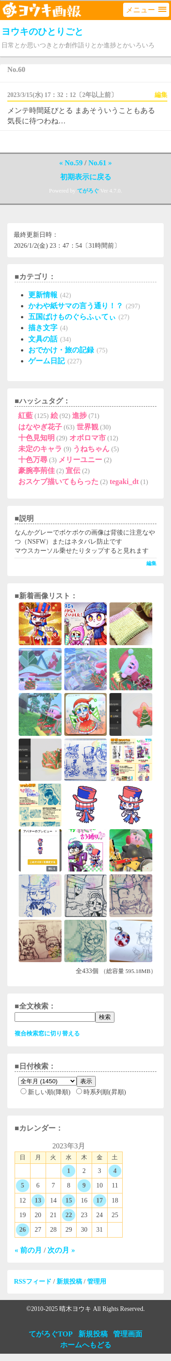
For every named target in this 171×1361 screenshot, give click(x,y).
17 (99, 1200)
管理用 (96, 1281)
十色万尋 (32, 460)
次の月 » (61, 1250)
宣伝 (73, 470)
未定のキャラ (40, 449)
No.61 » (100, 163)
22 (68, 1214)
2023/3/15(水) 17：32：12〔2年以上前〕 (62, 95)
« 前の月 (28, 1250)
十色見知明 (36, 438)
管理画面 (127, 1334)
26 (22, 1229)
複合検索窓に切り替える (47, 1033)
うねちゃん (91, 449)
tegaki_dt (124, 481)
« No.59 (71, 163)
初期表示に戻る (85, 177)
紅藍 (25, 415)
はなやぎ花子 (40, 427)
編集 (161, 95)
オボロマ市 (87, 438)
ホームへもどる (85, 1345)
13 (38, 1200)
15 (68, 1200)
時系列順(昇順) (101, 1092)
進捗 (79, 415)
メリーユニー (80, 460)
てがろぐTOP (51, 1334)
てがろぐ (88, 191)
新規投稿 (69, 1281)
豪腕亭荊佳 (36, 470)
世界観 (87, 427)
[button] (146, 10)
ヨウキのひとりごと (43, 31)
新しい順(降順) (46, 1092)
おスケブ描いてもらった (58, 481)
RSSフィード (32, 1281)
